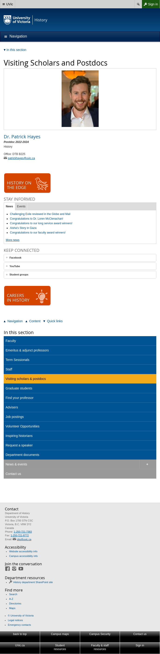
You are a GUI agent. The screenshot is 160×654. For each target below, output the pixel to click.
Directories (15, 603)
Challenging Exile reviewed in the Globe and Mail (40, 214)
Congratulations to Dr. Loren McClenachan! (36, 218)
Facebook (15, 257)
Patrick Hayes (22, 136)
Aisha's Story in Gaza (23, 228)
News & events (16, 464)
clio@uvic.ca (24, 539)
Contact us (13, 474)
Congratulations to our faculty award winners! (38, 232)
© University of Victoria (21, 615)
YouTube (14, 266)
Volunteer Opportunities (22, 426)
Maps (12, 608)
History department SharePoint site (33, 582)
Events (21, 206)
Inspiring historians (19, 436)
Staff (9, 369)
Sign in (150, 4)
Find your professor (20, 398)
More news (12, 240)
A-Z (11, 598)
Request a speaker (19, 445)
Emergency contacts (19, 624)
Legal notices (15, 620)
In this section (19, 332)
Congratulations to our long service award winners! (41, 223)
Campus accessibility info (23, 556)
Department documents (22, 455)
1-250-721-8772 (20, 535)
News (9, 206)
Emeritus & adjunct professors (27, 350)
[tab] (80, 258)
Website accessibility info (23, 551)
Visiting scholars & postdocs (26, 379)
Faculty (11, 341)
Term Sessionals (17, 360)
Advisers (12, 407)
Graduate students (19, 388)
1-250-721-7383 (23, 531)
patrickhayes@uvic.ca (21, 158)
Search (13, 594)
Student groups (18, 274)
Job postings (15, 417)
